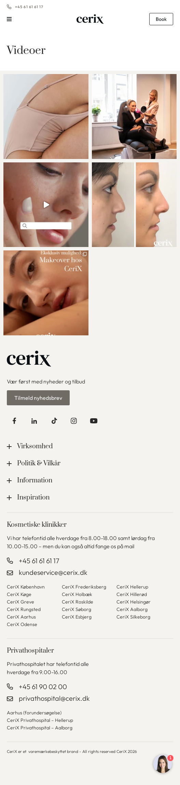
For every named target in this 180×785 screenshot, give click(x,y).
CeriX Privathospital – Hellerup (40, 720)
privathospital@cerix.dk (54, 698)
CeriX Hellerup (132, 587)
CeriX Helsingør (133, 602)
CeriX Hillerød (131, 594)
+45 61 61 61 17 (29, 6)
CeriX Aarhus (21, 617)
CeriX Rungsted (24, 609)
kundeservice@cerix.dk (53, 572)
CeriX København (26, 587)
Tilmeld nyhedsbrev (38, 397)
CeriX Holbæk (77, 594)
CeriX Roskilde (77, 602)
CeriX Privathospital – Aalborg (39, 728)
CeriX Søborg (76, 609)
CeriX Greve (20, 602)
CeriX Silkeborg (133, 617)
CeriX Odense (22, 624)
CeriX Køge (19, 594)
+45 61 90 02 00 (43, 686)
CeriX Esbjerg (77, 617)
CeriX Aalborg (132, 609)
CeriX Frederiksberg (84, 587)
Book (161, 19)
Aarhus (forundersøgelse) (34, 713)
